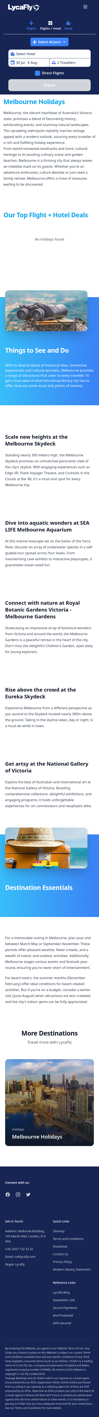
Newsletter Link (64, 1300)
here (38, 1357)
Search (49, 85)
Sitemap (58, 1231)
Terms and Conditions (68, 1239)
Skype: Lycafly (15, 1264)
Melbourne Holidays (37, 1136)
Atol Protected (63, 1315)
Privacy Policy (62, 1262)
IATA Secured (62, 1323)
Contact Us (60, 1254)
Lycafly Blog (61, 1292)
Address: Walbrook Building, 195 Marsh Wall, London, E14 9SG (25, 1236)
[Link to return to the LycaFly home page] (24, 7)
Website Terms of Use (70, 1348)
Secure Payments (65, 1308)
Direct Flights (53, 73)
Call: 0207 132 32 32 (19, 1249)
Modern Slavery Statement (71, 1269)
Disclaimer (60, 1246)
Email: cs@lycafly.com (20, 1257)
